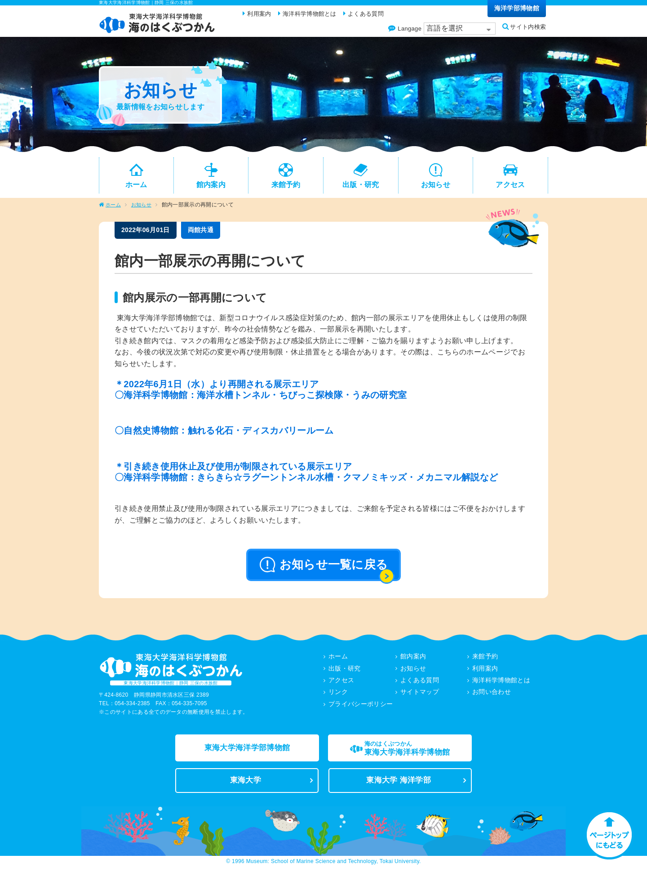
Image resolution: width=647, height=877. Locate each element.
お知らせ (144, 209)
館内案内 (413, 661)
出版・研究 (344, 672)
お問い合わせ (491, 696)
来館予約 (485, 661)
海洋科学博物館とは (501, 684)
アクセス (341, 684)
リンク (338, 696)
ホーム (114, 209)
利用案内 (485, 672)
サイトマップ (419, 696)
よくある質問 (419, 684)
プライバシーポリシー (360, 707)
